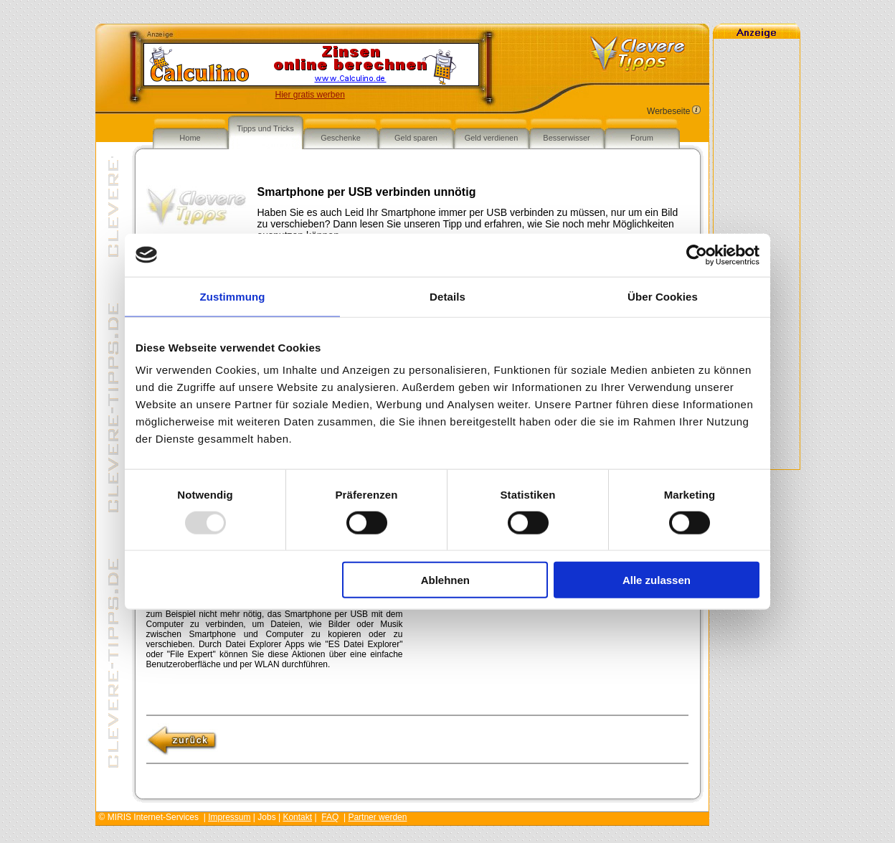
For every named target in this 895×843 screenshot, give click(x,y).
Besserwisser (566, 137)
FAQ (329, 817)
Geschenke (341, 137)
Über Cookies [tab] (663, 296)
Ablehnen (445, 580)
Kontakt (297, 817)
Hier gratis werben (310, 95)
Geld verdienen (491, 137)
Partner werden (377, 817)
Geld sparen (415, 137)
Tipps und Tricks (265, 128)
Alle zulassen (656, 580)
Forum (641, 137)
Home (189, 137)
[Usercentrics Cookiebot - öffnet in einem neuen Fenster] (696, 254)
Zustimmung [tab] (232, 296)
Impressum (229, 817)
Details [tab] (447, 296)
